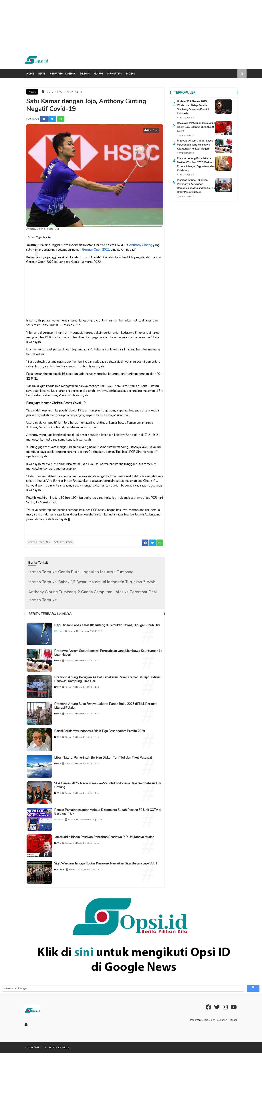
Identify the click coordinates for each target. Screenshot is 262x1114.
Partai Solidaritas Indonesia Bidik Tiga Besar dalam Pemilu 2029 (110, 756)
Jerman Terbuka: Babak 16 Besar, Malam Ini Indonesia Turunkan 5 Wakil (92, 580)
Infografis (114, 73)
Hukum (98, 73)
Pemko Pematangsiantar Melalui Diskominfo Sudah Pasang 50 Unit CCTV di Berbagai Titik (110, 855)
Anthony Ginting (140, 243)
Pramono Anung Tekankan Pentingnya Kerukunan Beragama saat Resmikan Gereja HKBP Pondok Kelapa (193, 186)
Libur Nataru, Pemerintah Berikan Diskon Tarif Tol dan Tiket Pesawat (113, 789)
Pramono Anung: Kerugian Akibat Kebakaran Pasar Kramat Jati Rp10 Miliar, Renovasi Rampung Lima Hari (112, 691)
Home (30, 73)
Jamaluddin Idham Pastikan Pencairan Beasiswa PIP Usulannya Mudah (111, 887)
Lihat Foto (151, 129)
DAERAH (70, 633)
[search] (123, 1049)
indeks (130, 73)
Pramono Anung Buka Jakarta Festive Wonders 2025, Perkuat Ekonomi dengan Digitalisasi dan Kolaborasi (195, 164)
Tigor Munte (45, 236)
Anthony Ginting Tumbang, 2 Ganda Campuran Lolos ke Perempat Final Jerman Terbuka (92, 594)
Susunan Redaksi (228, 1080)
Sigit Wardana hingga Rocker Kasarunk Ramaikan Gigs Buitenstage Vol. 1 (113, 920)
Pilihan (85, 73)
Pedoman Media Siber (204, 1080)
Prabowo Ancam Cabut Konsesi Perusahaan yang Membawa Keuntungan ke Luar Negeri (109, 658)
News (41, 73)
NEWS (68, 666)
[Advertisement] (109, 25)
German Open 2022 (95, 248)
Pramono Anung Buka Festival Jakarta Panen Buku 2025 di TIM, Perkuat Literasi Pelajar (110, 723)
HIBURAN (70, 928)
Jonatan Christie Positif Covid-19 (63, 401)
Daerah (70, 73)
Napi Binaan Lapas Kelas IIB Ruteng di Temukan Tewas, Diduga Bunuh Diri (108, 625)
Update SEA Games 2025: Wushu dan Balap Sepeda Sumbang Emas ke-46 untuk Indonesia (193, 107)
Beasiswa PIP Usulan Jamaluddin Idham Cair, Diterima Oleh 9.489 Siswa (192, 127)
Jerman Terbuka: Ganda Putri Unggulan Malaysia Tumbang (81, 569)
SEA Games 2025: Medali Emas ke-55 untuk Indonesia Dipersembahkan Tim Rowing (113, 822)
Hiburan (55, 73)
